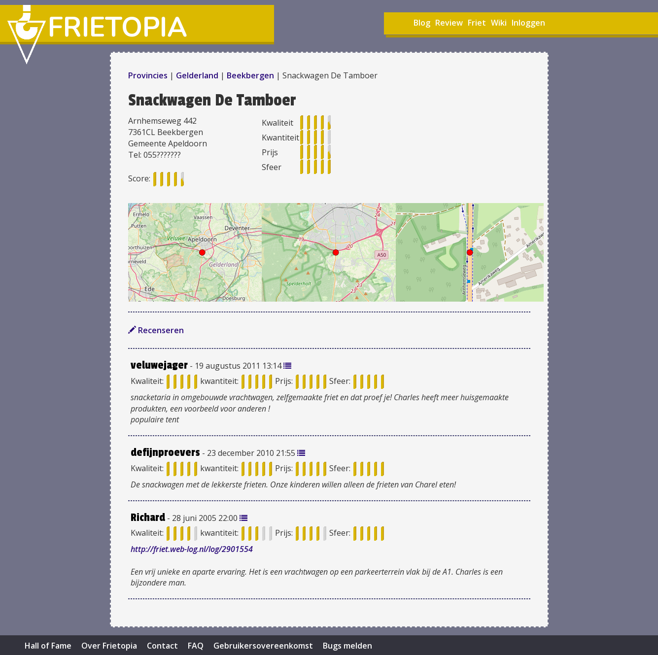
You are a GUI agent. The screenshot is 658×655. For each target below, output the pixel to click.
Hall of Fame (48, 645)
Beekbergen (250, 75)
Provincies (149, 75)
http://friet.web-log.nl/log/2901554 (192, 549)
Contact (162, 645)
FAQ (196, 645)
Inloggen (528, 22)
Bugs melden (347, 645)
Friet (477, 22)
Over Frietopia (109, 645)
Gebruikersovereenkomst (263, 645)
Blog (422, 22)
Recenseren (156, 330)
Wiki (499, 22)
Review (449, 22)
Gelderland (197, 75)
